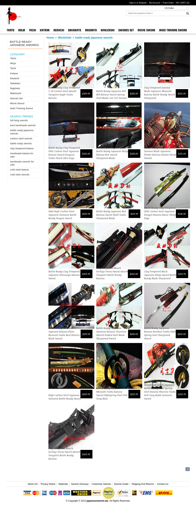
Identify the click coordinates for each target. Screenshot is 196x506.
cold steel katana (19, 169)
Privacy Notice (48, 484)
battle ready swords (21, 143)
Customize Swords (101, 484)
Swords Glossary (79, 484)
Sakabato (74, 30)
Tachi (32, 30)
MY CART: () (182, 3)
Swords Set (126, 30)
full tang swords (19, 120)
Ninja (21, 30)
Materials (63, 484)
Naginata (91, 30)
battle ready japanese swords (94, 37)
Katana (45, 30)
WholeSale (64, 37)
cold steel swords (19, 174)
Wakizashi (107, 30)
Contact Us (162, 484)
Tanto (10, 30)
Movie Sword (146, 30)
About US (32, 484)
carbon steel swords (21, 138)
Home (50, 37)
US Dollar (169, 8)
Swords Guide (121, 484)
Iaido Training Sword (173, 30)
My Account (155, 3)
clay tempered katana (21, 148)
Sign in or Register (138, 3)
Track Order (168, 3)
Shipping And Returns (142, 484)
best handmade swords (23, 125)
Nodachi (58, 30)
